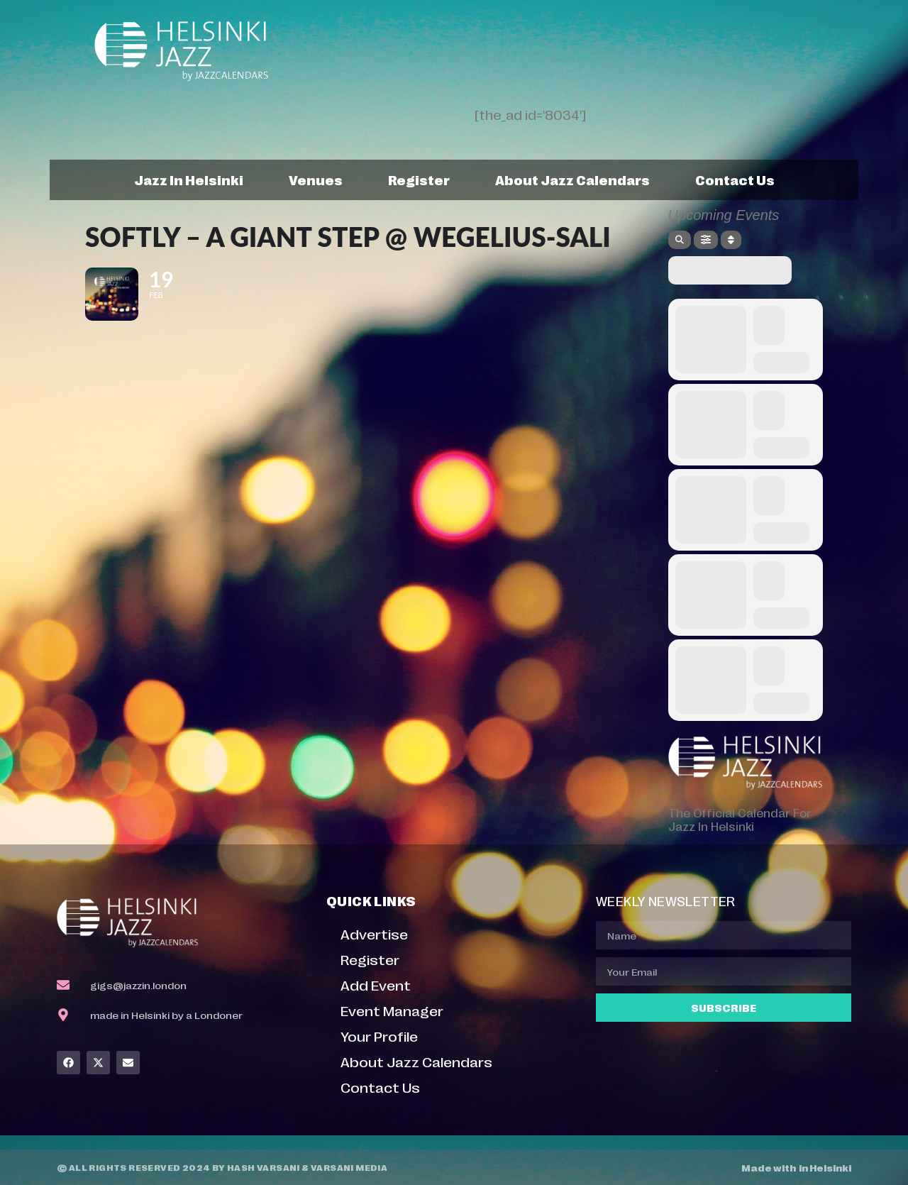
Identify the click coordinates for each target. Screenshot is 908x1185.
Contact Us (735, 179)
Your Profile (379, 1035)
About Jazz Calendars (572, 179)
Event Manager (391, 1010)
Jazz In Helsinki (188, 179)
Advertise (374, 933)
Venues (316, 179)
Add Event (375, 984)
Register (419, 179)
